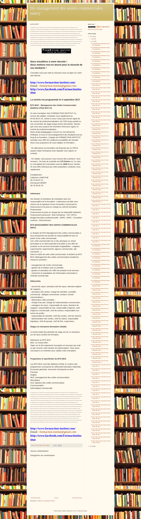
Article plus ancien (77, 498)
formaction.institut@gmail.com (58, 85)
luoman (75, 511)
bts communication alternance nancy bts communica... (100, 44)
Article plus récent (35, 498)
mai (92, 41)
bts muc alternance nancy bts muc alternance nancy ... (99, 164)
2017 (91, 36)
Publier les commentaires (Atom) (46, 501)
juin (92, 39)
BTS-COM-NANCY (104, 27)
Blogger (85, 511)
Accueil (56, 498)
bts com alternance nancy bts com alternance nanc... (99, 124)
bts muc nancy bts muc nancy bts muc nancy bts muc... (100, 84)
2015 (91, 446)
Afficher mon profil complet (95, 29)
